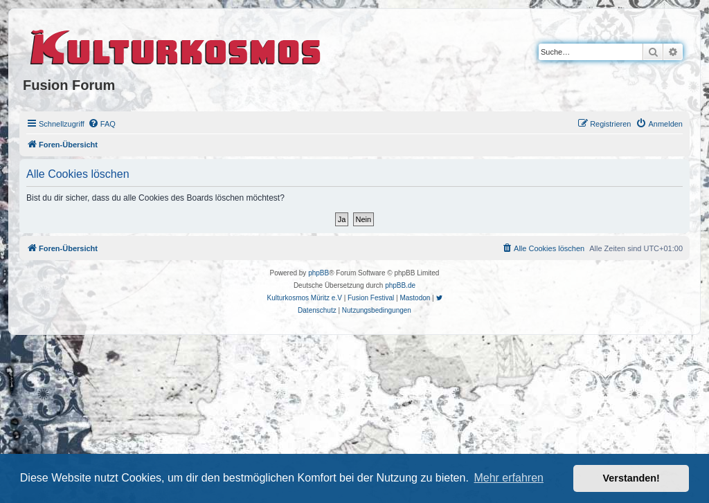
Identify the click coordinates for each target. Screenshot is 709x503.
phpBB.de (400, 285)
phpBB (318, 273)
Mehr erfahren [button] (509, 478)
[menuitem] (102, 124)
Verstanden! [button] (631, 478)
